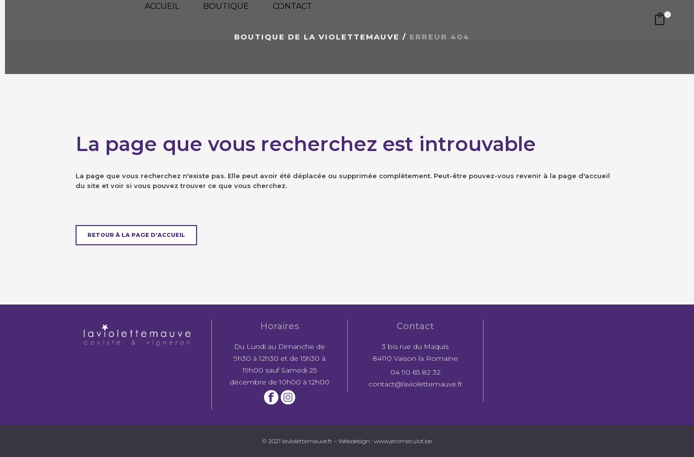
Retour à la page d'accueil (136, 234)
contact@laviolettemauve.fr (415, 384)
